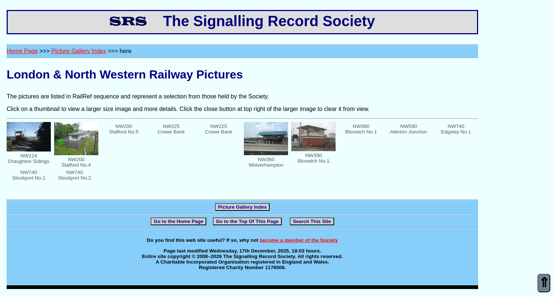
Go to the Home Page (178, 221)
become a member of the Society (299, 240)
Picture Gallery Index (78, 51)
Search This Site (312, 221)
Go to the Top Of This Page (247, 221)
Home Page (22, 51)
